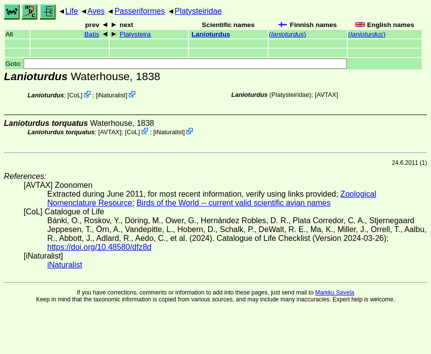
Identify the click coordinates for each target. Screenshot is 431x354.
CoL (75, 95)
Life (71, 11)
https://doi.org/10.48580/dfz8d (99, 247)
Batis (92, 34)
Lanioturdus (210, 34)
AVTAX (327, 94)
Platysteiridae (198, 11)
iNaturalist (111, 95)
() (288, 34)
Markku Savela (334, 292)
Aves (96, 11)
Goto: (176, 63)
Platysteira (135, 34)
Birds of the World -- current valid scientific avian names (233, 203)
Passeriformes (140, 11)
